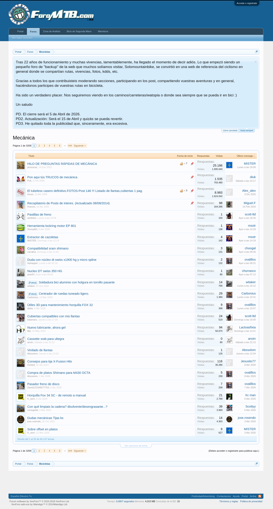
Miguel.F (250, 203)
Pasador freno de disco (43, 384)
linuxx (30, 194)
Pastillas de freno (39, 214)
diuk (253, 177)
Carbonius (32, 297)
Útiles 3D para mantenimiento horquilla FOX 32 (60, 305)
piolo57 (31, 274)
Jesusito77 (248, 361)
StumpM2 (32, 229)
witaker (31, 286)
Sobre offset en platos (42, 429)
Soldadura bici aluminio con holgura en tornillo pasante (77, 282)
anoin (30, 342)
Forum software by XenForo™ (40, 501)
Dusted (31, 365)
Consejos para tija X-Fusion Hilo (49, 361)
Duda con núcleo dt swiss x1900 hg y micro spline (61, 259)
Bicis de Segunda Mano (79, 31)
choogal (250, 248)
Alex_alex (249, 190)
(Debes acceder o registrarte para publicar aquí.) (234, 451)
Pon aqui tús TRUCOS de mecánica (52, 177)
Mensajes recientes (22, 38)
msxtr (252, 225)
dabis (30, 308)
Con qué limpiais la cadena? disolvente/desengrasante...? (67, 406)
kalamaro (32, 319)
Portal (20, 31)
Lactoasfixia (247, 327)
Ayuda (236, 496)
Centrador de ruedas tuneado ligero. (64, 293)
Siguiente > (80, 145)
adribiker (31, 218)
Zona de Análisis (51, 31)
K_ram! (31, 398)
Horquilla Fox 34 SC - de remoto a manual (56, 395)
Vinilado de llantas (40, 350)
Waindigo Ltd (60, 504)
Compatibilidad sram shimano (47, 248)
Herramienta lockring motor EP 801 (51, 226)
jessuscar (32, 167)
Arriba (253, 496)
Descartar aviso (255, 61)
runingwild (32, 410)
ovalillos (250, 259)
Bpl (29, 331)
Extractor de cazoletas (42, 237)
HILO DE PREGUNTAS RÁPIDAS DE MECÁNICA (62, 163)
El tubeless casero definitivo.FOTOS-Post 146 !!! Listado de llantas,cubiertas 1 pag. (85, 191)
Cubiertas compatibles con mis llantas (53, 316)
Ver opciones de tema (136, 445)
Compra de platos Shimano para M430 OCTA (58, 372)
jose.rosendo (34, 421)
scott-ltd (250, 214)
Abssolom (32, 353)
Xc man (250, 395)
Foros (33, 31)
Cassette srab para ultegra (45, 339)
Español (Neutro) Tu (21, 496)
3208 (70, 146)
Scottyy (250, 406)
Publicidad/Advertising (203, 496)
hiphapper (32, 263)
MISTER (250, 163)
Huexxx (31, 206)
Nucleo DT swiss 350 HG (44, 271)
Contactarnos (224, 496)
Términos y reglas (228, 501)
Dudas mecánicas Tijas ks (45, 418)
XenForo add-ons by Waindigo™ (28, 504)
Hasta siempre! (246, 130)
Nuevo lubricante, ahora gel (46, 327)
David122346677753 (38, 387)
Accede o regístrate (247, 3)
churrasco (249, 271)
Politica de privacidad (251, 501)
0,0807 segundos (125, 501)
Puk (29, 180)
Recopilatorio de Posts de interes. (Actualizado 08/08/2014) (68, 203)
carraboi (31, 252)
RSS (259, 496)
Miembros (103, 31)
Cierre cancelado (230, 130)
